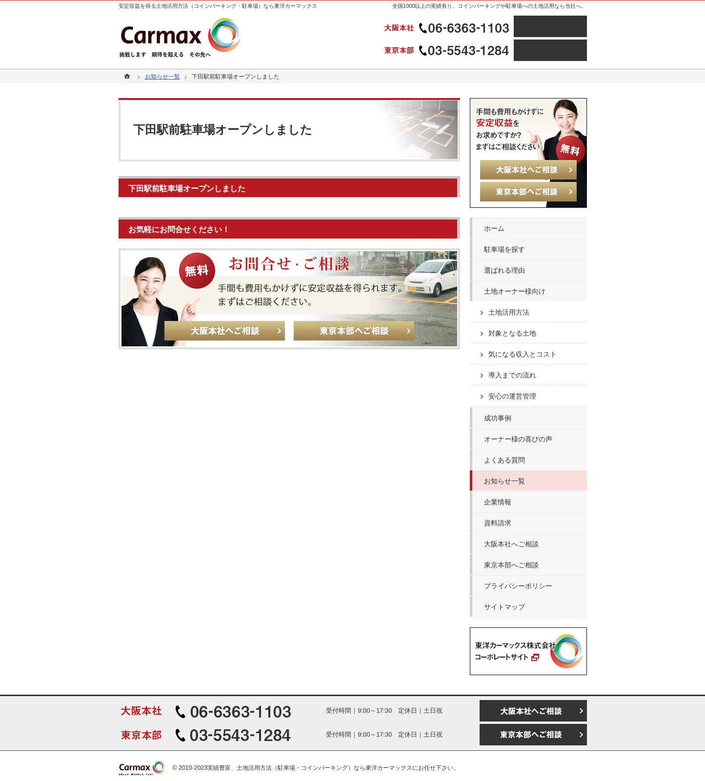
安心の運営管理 (512, 396)
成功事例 (497, 418)
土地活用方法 (508, 312)
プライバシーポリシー (518, 586)
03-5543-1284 (448, 50)
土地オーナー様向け (514, 291)
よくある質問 (504, 460)
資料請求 (497, 523)
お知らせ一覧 (504, 481)
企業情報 (497, 502)
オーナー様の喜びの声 (518, 439)
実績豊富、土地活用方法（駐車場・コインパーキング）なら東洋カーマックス (309, 767)
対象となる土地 (512, 333)
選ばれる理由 (504, 270)
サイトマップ (504, 607)
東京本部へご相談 (511, 565)
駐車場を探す (504, 249)
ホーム (494, 228)
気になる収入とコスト (522, 354)
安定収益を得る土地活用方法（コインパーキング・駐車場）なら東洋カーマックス (218, 6)
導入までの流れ (512, 375)
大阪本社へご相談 (511, 544)
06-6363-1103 (448, 26)
